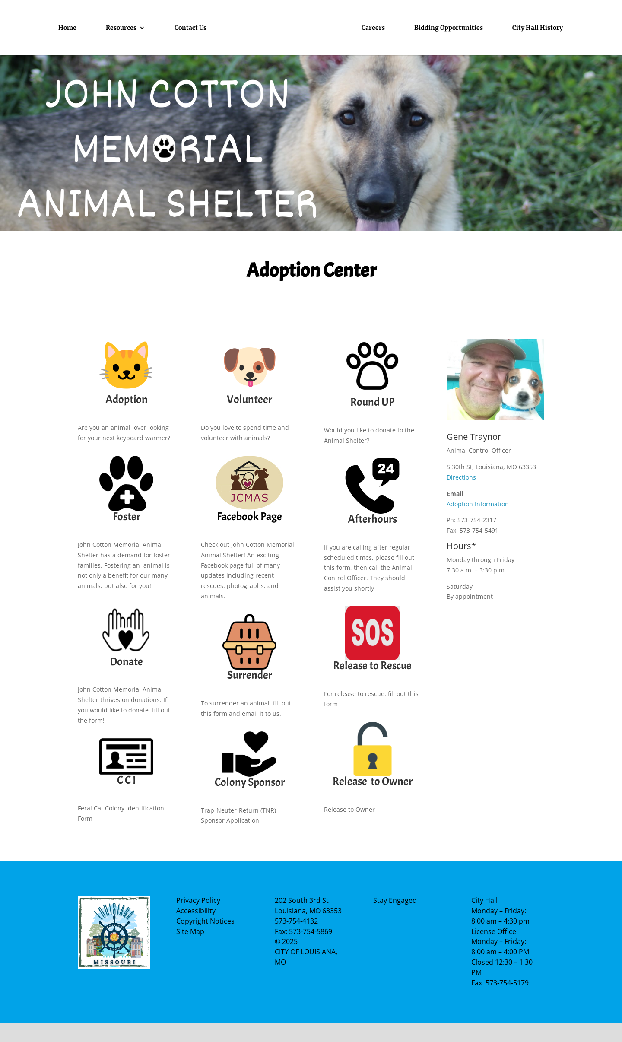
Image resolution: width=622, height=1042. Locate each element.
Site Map (190, 931)
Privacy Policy (198, 900)
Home (67, 28)
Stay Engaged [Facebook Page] (395, 900)
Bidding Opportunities (448, 28)
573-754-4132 (296, 921)
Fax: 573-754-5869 (303, 931)
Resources (121, 28)
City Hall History (537, 28)
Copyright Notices (205, 921)
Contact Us (190, 28)
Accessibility (196, 910)
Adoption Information (478, 504)
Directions (461, 477)
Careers (373, 28)
